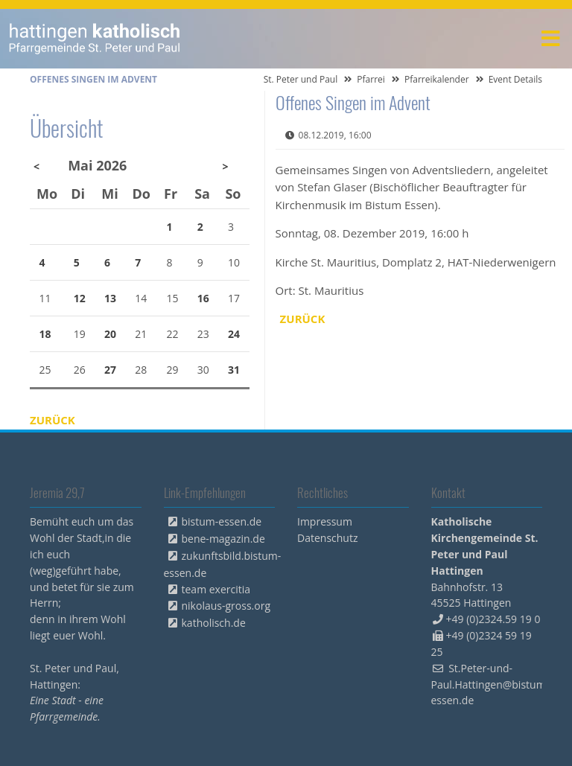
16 (203, 298)
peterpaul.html (94, 39)
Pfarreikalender (436, 79)
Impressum (324, 521)
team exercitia (216, 589)
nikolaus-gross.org (226, 606)
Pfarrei (371, 79)
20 (110, 334)
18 (45, 334)
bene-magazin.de (223, 539)
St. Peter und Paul (301, 79)
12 (80, 298)
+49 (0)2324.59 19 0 (493, 619)
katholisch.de (214, 623)
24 (234, 334)
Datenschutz (327, 538)
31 (234, 370)
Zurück (302, 318)
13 (110, 298)
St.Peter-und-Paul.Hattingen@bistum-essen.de (490, 684)
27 (110, 370)
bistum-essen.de (222, 521)
